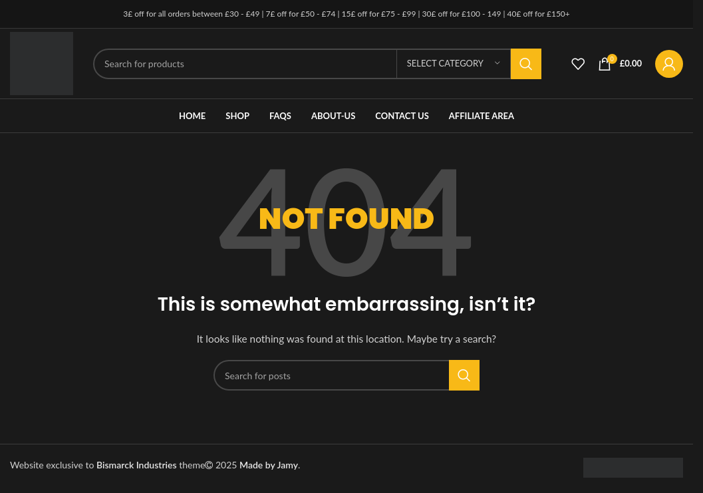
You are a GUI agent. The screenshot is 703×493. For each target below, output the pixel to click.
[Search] (317, 64)
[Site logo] (41, 62)
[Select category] (453, 64)
